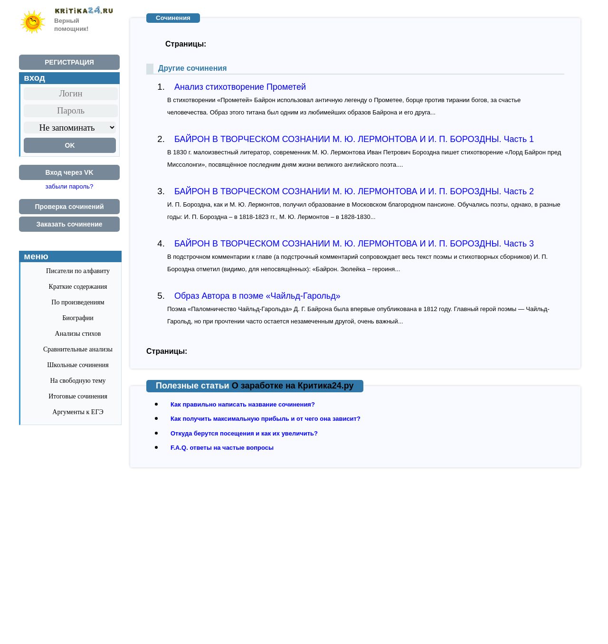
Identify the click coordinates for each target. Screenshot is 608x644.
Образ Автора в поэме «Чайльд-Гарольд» (257, 296)
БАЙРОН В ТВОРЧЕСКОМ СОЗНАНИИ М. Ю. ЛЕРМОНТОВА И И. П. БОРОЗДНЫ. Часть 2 (354, 191)
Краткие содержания (78, 286)
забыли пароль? (70, 186)
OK (70, 145)
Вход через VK (69, 172)
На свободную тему (77, 380)
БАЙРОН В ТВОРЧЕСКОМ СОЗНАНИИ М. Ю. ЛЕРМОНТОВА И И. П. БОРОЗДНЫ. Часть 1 (354, 139)
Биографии (78, 318)
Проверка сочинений (69, 206)
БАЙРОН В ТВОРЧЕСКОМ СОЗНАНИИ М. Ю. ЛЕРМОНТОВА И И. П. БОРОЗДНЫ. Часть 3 (354, 243)
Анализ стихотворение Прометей (240, 87)
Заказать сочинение (69, 224)
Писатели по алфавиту (78, 271)
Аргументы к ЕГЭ (77, 412)
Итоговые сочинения (77, 396)
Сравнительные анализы (78, 349)
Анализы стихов (78, 333)
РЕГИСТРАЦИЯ (69, 62)
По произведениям (77, 302)
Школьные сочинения (78, 365)
